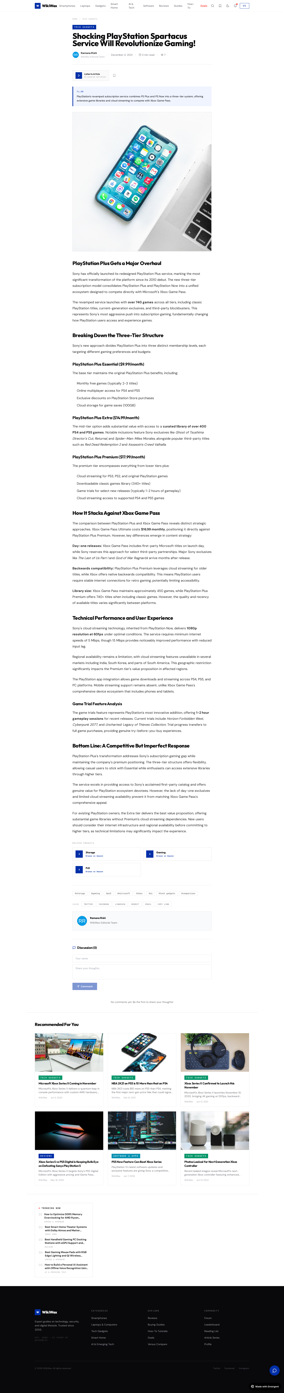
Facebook (104, 904)
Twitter (88, 904)
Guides (178, 5)
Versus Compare (157, 1344)
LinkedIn (120, 904)
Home (75, 19)
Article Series (212, 1337)
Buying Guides (156, 1324)
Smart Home (114, 5)
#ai (151, 893)
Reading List (211, 1331)
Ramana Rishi (98, 918)
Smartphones (67, 5)
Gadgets (100, 5)
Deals (204, 5)
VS (244, 5)
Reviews (164, 5)
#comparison (188, 893)
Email (148, 904)
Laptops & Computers (104, 1324)
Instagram (244, 1368)
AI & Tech (131, 5)
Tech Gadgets (89, 19)
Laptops (85, 5)
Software (148, 5)
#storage (80, 893)
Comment (85, 986)
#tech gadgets (167, 893)
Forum (208, 1318)
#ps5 (108, 893)
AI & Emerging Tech (102, 1344)
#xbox (139, 893)
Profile (208, 1344)
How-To (190, 5)
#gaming (95, 893)
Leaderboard (212, 1324)
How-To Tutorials (158, 1331)
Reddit (135, 904)
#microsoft (123, 893)
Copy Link (163, 904)
